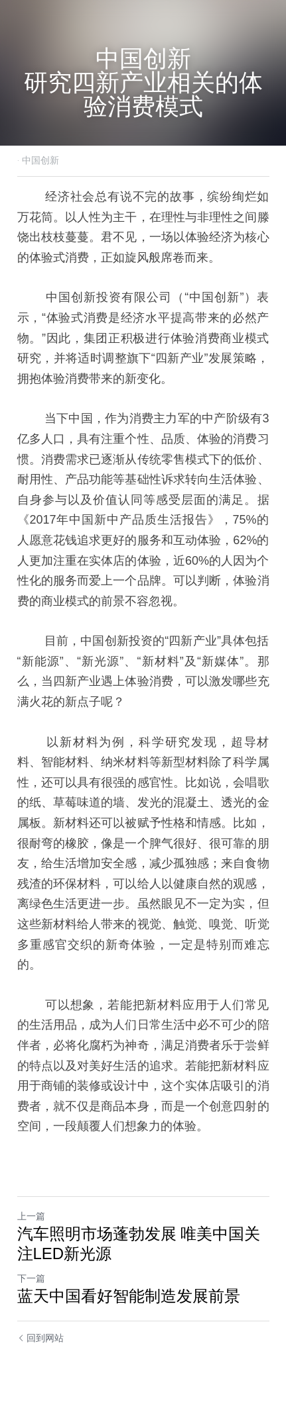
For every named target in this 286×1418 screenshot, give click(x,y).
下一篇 (31, 1278)
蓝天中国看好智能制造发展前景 (128, 1296)
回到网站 (40, 1338)
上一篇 (31, 1216)
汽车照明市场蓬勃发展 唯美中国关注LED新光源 (139, 1243)
